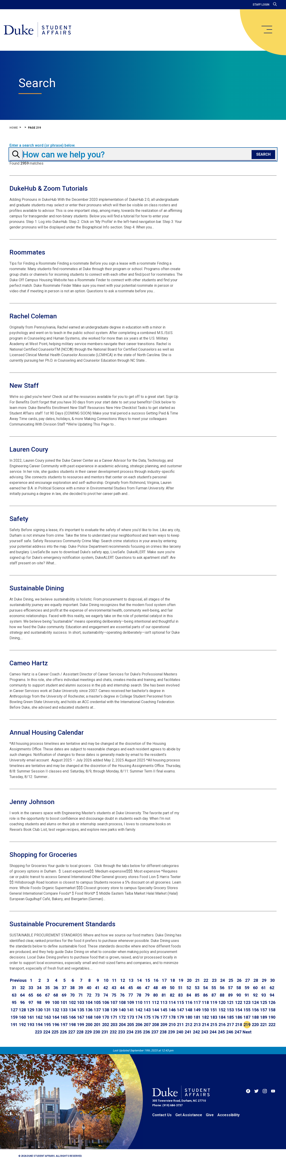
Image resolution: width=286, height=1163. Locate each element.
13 (131, 980)
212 (188, 1024)
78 (139, 995)
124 (255, 1002)
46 (139, 987)
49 (163, 987)
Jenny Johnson (32, 802)
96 (22, 1002)
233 (121, 1032)
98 (39, 1002)
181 (197, 1017)
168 (88, 1017)
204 (122, 1024)
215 (213, 1024)
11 (114, 980)
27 (247, 980)
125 (263, 1002)
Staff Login (261, 4)
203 (113, 1024)
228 (79, 1032)
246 (229, 1032)
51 (180, 987)
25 (230, 980)
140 (122, 1009)
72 (89, 995)
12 (122, 980)
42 (105, 987)
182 (205, 1017)
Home (13, 127)
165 (64, 1017)
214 (205, 1024)
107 (113, 1002)
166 (72, 1017)
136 (88, 1009)
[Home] (37, 30)
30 (272, 980)
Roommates (27, 252)
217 (230, 1024)
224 (46, 1032)
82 (172, 995)
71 (80, 995)
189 (263, 1017)
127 (14, 1009)
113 (163, 1002)
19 (181, 980)
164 (55, 1017)
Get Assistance (188, 1115)
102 (72, 1002)
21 (197, 980)
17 (164, 980)
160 (22, 1017)
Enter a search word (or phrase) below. (42, 145)
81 (163, 995)
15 (147, 980)
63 (14, 995)
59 (247, 987)
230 (96, 1032)
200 (88, 1024)
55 (213, 987)
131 (47, 1009)
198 (72, 1024)
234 (129, 1032)
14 (139, 980)
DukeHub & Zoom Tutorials (48, 188)
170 (105, 1017)
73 (97, 995)
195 (47, 1024)
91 (247, 995)
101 (64, 1002)
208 (155, 1024)
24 (222, 980)
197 (64, 1024)
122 (238, 1002)
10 (106, 980)
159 (14, 1017)
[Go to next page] (247, 1032)
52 (188, 987)
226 (63, 1032)
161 (30, 1017)
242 (196, 1032)
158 (271, 1009)
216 (222, 1024)
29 (264, 980)
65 (30, 995)
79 (147, 995)
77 (130, 995)
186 (238, 1017)
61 (263, 987)
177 (163, 1017)
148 (188, 1009)
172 (122, 1017)
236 (146, 1032)
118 (205, 1002)
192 (22, 1024)
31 (14, 987)
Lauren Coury (28, 449)
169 (97, 1017)
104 (88, 1002)
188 (255, 1017)
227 (71, 1032)
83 (180, 995)
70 (72, 995)
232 (113, 1032)
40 (89, 987)
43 (114, 987)
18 (172, 980)
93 (263, 995)
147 (180, 1009)
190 (271, 1017)
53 (197, 987)
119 (213, 1002)
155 (246, 1009)
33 (30, 987)
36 (55, 987)
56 (222, 987)
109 (130, 1002)
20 (189, 980)
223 (38, 1032)
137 (97, 1009)
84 (188, 995)
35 (47, 987)
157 (263, 1009)
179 (180, 1017)
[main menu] (266, 29)
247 (237, 1032)
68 (55, 995)
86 (205, 995)
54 (205, 987)
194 (39, 1024)
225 (55, 1032)
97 (30, 1002)
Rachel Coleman (33, 316)
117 (197, 1002)
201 (97, 1024)
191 (14, 1024)
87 (213, 995)
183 (213, 1017)
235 (138, 1032)
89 (230, 995)
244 (213, 1032)
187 (246, 1017)
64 (22, 995)
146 (172, 1009)
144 (155, 1009)
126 (271, 1002)
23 (214, 980)
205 (130, 1024)
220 (255, 1024)
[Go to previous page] (18, 980)
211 (180, 1024)
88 (222, 995)
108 (122, 1002)
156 (255, 1009)
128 (22, 1009)
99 (47, 1002)
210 (172, 1024)
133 (64, 1009)
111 (147, 1002)
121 (230, 1002)
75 (114, 995)
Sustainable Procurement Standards (62, 924)
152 (222, 1009)
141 (130, 1009)
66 (39, 995)
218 (238, 1024)
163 (47, 1017)
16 (156, 980)
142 (138, 1009)
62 (272, 987)
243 (204, 1032)
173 (130, 1017)
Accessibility (228, 1115)
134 (72, 1009)
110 (138, 1002)
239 (171, 1032)
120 (222, 1002)
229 (88, 1032)
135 (80, 1009)
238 (163, 1032)
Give (210, 1115)
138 (105, 1009)
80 (155, 995)
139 (113, 1009)
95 (14, 1002)
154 (238, 1009)
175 (147, 1017)
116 (188, 1002)
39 (80, 987)
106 (105, 1002)
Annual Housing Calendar (46, 732)
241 (188, 1032)
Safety (18, 519)
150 (205, 1009)
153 (230, 1009)
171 (113, 1017)
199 (80, 1024)
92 (255, 995)
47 (147, 987)
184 (222, 1017)
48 (155, 987)
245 (221, 1032)
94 (272, 995)
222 (271, 1024)
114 (172, 1002)
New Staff (24, 385)
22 (206, 980)
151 (213, 1009)
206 (138, 1024)
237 (154, 1032)
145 (163, 1009)
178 (172, 1017)
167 (80, 1017)
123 (246, 1002)
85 (197, 995)
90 (238, 995)
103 (80, 1002)
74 (105, 995)
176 (155, 1017)
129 (30, 1009)
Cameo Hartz (28, 663)
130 (39, 1009)
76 (122, 995)
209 (163, 1024)
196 (55, 1024)
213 (197, 1024)
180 (188, 1017)
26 (239, 980)
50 (172, 987)
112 (155, 1002)
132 (55, 1009)
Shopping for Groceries (43, 854)
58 (238, 987)
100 (55, 1002)
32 (22, 987)
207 (147, 1024)
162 (39, 1017)
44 (122, 987)
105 (97, 1002)
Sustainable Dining (36, 588)
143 (147, 1009)
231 (104, 1032)
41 (97, 987)
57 (230, 987)
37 (64, 987)
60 (255, 987)
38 (72, 987)
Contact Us (162, 1115)
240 (179, 1032)
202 (105, 1024)
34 (39, 987)
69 (64, 995)
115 (180, 1002)
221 (263, 1024)
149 (197, 1009)
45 (130, 987)
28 (255, 980)
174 (138, 1017)
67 (47, 995)
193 (30, 1024)
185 (230, 1017)
